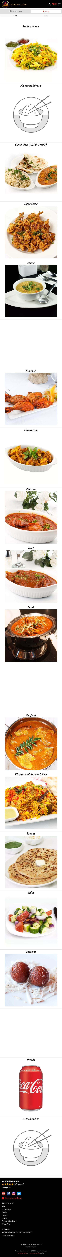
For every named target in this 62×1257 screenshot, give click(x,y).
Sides (31, 892)
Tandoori (31, 371)
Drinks (31, 1060)
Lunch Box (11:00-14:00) (31, 144)
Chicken (31, 489)
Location (4, 1212)
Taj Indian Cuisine (10, 1181)
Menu (3, 1206)
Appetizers (31, 204)
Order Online (6, 1209)
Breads (31, 833)
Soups (31, 263)
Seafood (31, 715)
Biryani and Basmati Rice (31, 774)
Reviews (4, 1218)
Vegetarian (31, 430)
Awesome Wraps (31, 85)
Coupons (5, 1215)
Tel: (8, 1236)
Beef (31, 548)
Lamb (31, 607)
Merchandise (31, 1119)
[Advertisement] (31, 21)
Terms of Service (35, 1253)
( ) (54, 4)
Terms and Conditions (9, 1221)
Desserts (31, 952)
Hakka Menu (31, 26)
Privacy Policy (6, 1224)
